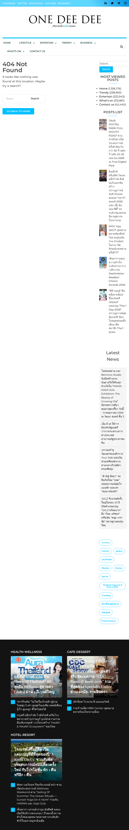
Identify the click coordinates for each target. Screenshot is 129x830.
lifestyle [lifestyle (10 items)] (105, 568)
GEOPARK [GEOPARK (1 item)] (107, 559)
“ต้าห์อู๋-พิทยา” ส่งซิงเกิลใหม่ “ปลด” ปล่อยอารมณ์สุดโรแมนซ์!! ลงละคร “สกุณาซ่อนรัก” (111, 484)
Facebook (8, 3)
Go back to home (18, 111)
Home (7, 42)
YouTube (50, 3)
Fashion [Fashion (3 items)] (106, 551)
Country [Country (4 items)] (106, 542)
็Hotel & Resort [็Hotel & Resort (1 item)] (109, 621)
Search (106, 69)
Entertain (46, 42)
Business (86, 42)
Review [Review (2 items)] (119, 568)
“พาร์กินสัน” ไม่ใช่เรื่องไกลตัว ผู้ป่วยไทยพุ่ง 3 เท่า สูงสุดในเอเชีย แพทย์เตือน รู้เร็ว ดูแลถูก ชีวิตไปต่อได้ (39, 705)
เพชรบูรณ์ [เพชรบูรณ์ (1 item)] (106, 612)
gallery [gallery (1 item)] (119, 551)
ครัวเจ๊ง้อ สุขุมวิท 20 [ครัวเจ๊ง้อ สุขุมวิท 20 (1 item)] (110, 604)
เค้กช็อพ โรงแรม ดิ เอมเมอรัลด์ (90, 701)
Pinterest (64, 3)
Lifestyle (25, 42)
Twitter (22, 3)
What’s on (106, 100)
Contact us (37, 51)
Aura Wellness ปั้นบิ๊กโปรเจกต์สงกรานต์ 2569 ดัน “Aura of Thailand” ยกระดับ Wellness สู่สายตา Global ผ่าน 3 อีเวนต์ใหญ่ (36, 682)
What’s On (14, 51)
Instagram (36, 3)
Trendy (67, 42)
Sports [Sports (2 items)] (105, 576)
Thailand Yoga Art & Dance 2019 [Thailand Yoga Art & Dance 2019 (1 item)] (112, 586)
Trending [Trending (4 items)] (106, 595)
